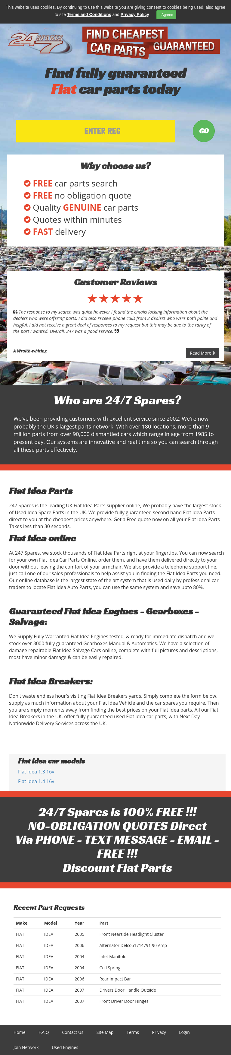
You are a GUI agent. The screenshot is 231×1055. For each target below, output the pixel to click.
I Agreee (166, 15)
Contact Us (72, 1032)
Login (184, 1032)
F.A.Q (43, 1032)
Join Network (26, 1047)
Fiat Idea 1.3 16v (36, 771)
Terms (133, 1032)
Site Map (105, 1032)
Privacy (159, 1032)
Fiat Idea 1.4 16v (36, 781)
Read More (202, 353)
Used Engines (65, 1047)
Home (20, 1032)
